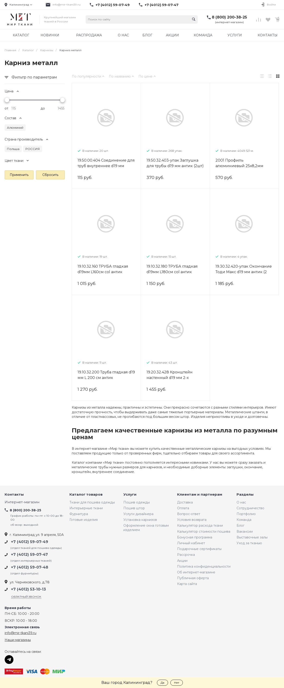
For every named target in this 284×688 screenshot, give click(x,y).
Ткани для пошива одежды (92, 502)
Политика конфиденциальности (204, 566)
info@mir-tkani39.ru (67, 4)
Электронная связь (22, 627)
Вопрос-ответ (188, 514)
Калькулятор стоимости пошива (203, 531)
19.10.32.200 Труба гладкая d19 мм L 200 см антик (106, 375)
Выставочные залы (252, 537)
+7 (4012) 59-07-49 (113, 5)
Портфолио (246, 514)
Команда (244, 520)
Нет (176, 682)
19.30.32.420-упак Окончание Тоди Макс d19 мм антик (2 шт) (243, 272)
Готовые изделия (83, 520)
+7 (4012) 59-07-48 (29, 567)
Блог (240, 525)
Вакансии (245, 531)
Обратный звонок (26, 596)
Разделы (245, 495)
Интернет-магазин (22, 502)
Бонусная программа (194, 537)
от (6, 108)
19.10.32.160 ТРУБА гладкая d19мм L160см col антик (103, 269)
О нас (241, 502)
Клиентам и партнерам (199, 495)
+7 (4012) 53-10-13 (28, 589)
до (43, 108)
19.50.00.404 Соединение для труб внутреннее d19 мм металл (106, 166)
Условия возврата (191, 520)
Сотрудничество (250, 508)
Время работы (18, 608)
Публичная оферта (193, 578)
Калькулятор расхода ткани (200, 525)
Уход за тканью (249, 543)
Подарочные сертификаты (199, 549)
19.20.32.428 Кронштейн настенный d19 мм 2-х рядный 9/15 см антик (170, 377)
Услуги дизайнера (138, 514)
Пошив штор (134, 508)
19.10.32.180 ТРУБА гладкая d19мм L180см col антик (172, 269)
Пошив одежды (136, 502)
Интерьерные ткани (86, 508)
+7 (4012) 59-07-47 (161, 5)
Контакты (14, 495)
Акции (182, 561)
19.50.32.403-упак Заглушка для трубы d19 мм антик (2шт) (175, 163)
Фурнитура (78, 514)
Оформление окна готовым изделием (146, 527)
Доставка (185, 502)
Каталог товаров (86, 495)
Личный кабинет (191, 543)
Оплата (183, 508)
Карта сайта (187, 584)
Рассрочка (186, 555)
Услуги (130, 495)
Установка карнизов (140, 520)
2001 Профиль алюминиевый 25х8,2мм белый (239, 166)
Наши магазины (18, 640)
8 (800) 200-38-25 (229, 17)
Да (162, 682)
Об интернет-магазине (196, 572)
